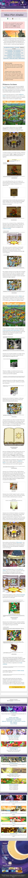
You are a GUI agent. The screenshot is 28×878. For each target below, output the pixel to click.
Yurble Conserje (20, 670)
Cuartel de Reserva (10, 720)
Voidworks (4, 721)
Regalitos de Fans (5, 857)
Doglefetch (15, 722)
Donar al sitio (4, 851)
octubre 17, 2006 (17, 18)
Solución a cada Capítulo (13, 717)
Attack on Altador (13, 723)
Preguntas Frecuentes (6, 846)
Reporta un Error (5, 850)
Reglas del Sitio (5, 848)
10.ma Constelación (17, 55)
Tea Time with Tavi (17, 721)
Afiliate (3, 862)
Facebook (4, 859)
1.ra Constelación (8, 50)
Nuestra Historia (5, 849)
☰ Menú (3, 7)
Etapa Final (5, 58)
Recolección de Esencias (10, 718)
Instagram (4, 858)
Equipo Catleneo (5, 845)
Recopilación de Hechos (9, 47)
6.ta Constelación (16, 52)
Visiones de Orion (17, 720)
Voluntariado (18, 718)
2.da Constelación (16, 50)
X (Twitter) (4, 861)
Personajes (17, 47)
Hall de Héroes (21, 58)
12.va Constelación (17, 56)
